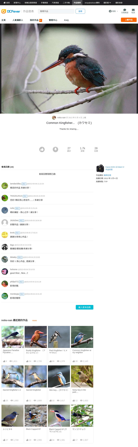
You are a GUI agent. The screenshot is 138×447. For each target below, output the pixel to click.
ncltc (12, 208)
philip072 (14, 281)
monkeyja (14, 294)
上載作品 (129, 20)
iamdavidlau (15, 183)
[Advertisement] (69, 139)
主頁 (3, 20)
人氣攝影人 (17, 20)
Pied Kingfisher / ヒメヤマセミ (58, 351)
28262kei (14, 220)
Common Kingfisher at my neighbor (81, 351)
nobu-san (59, 117)
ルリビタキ (7, 429)
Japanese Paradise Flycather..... (11, 351)
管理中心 (53, 20)
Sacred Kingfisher (33, 390)
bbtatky (13, 257)
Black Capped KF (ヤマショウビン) (58, 430)
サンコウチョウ (79, 429)
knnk (12, 232)
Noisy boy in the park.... (79, 391)
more (34, 320)
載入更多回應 (84, 307)
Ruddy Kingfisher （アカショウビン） (35, 351)
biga (12, 245)
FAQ (66, 20)
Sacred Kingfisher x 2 (12, 390)
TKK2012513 (16, 196)
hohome (13, 269)
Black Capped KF (33, 429)
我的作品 (36, 20)
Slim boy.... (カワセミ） (59, 390)
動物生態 (107, 175)
